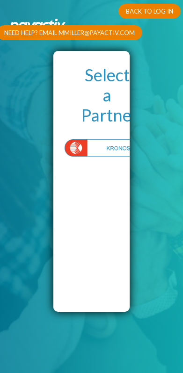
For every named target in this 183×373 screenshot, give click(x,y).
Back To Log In (149, 11)
